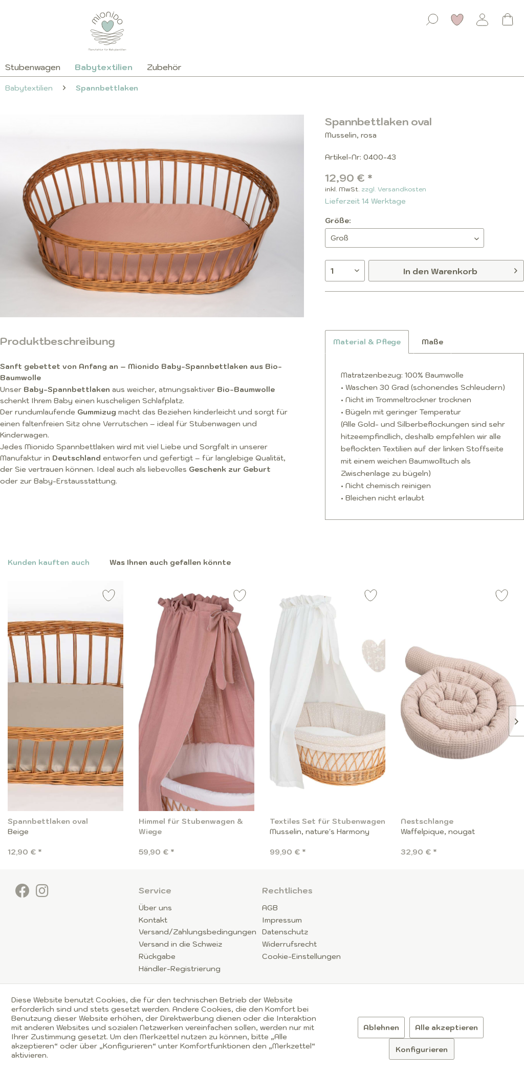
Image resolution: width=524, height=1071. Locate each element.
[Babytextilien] (104, 67)
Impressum (282, 920)
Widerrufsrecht (289, 944)
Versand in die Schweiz (180, 944)
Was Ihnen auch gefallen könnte (170, 562)
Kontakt (153, 920)
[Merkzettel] (457, 19)
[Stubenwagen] (36, 67)
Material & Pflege (367, 341)
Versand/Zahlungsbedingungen (197, 931)
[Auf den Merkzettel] (109, 597)
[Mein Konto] (482, 19)
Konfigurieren (422, 1049)
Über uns (155, 907)
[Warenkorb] (507, 19)
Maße (432, 341)
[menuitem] (432, 17)
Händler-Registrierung (180, 968)
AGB (270, 907)
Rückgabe (157, 956)
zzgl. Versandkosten (393, 189)
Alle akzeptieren (446, 1027)
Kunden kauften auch (49, 562)
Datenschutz (285, 931)
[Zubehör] (164, 67)
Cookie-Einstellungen (301, 956)
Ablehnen (381, 1027)
